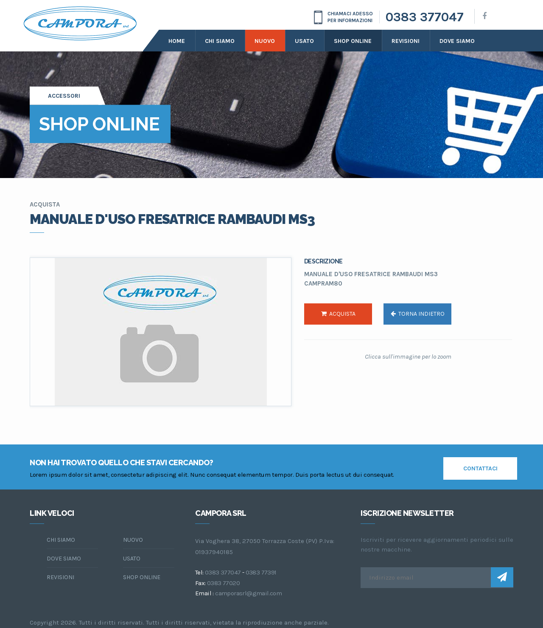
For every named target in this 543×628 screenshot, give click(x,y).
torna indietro (418, 313)
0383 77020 (223, 583)
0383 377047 (425, 17)
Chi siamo (220, 41)
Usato (304, 41)
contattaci (480, 468)
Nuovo (265, 41)
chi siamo (61, 539)
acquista (338, 313)
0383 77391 (261, 572)
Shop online (353, 41)
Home (176, 41)
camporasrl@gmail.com (248, 593)
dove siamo (457, 41)
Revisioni (406, 41)
